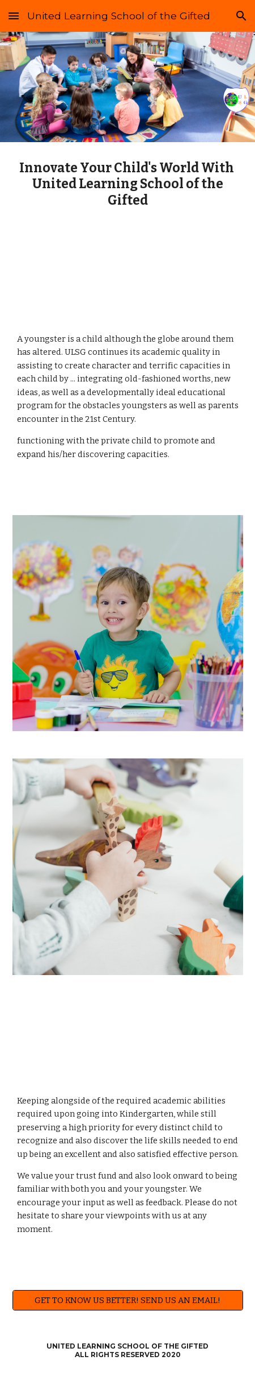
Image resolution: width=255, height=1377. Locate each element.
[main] (127, 184)
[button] (13, 15)
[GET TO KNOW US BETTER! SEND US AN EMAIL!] (128, 1300)
